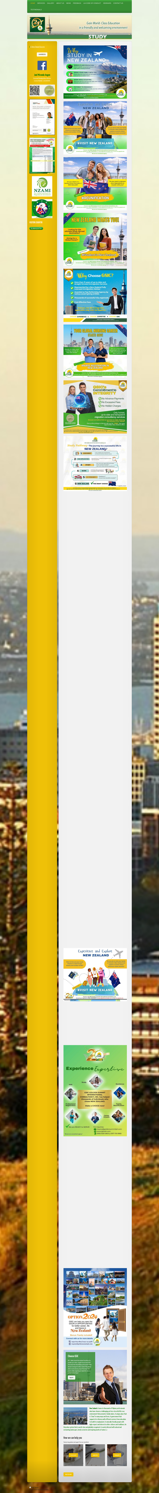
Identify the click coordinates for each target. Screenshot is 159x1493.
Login (128, 1487)
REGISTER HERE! (68, 1474)
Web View (127, 1489)
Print (31, 1487)
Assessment (73, 1455)
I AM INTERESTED (42, 54)
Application (95, 1455)
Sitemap (36, 1487)
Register (72, 1377)
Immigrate (117, 1455)
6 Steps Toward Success (37, 47)
